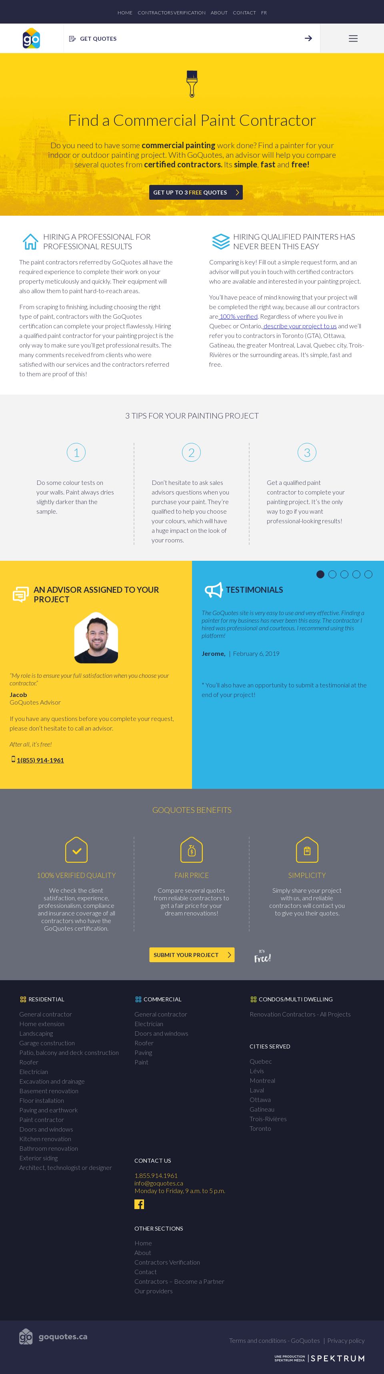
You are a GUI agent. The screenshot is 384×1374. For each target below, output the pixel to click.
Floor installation (41, 1100)
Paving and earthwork (48, 1110)
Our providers (153, 1291)
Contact (244, 13)
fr (264, 13)
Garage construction (47, 1042)
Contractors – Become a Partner (179, 1281)
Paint (141, 1062)
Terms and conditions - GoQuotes (274, 1340)
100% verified (238, 316)
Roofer (28, 1062)
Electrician (33, 1071)
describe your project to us (299, 326)
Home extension (41, 1023)
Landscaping (36, 1033)
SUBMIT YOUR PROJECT (186, 954)
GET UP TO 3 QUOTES (190, 192)
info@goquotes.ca (158, 1183)
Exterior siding (38, 1158)
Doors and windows (46, 1129)
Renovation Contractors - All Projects (300, 1014)
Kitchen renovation (45, 1138)
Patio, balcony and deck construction (69, 1052)
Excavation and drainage (52, 1081)
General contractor (45, 1014)
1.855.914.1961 (156, 1175)
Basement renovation (48, 1090)
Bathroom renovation (48, 1148)
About (219, 13)
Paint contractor (41, 1119)
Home (125, 13)
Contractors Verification (172, 13)
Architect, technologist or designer (65, 1167)
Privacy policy (346, 1340)
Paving (143, 1052)
